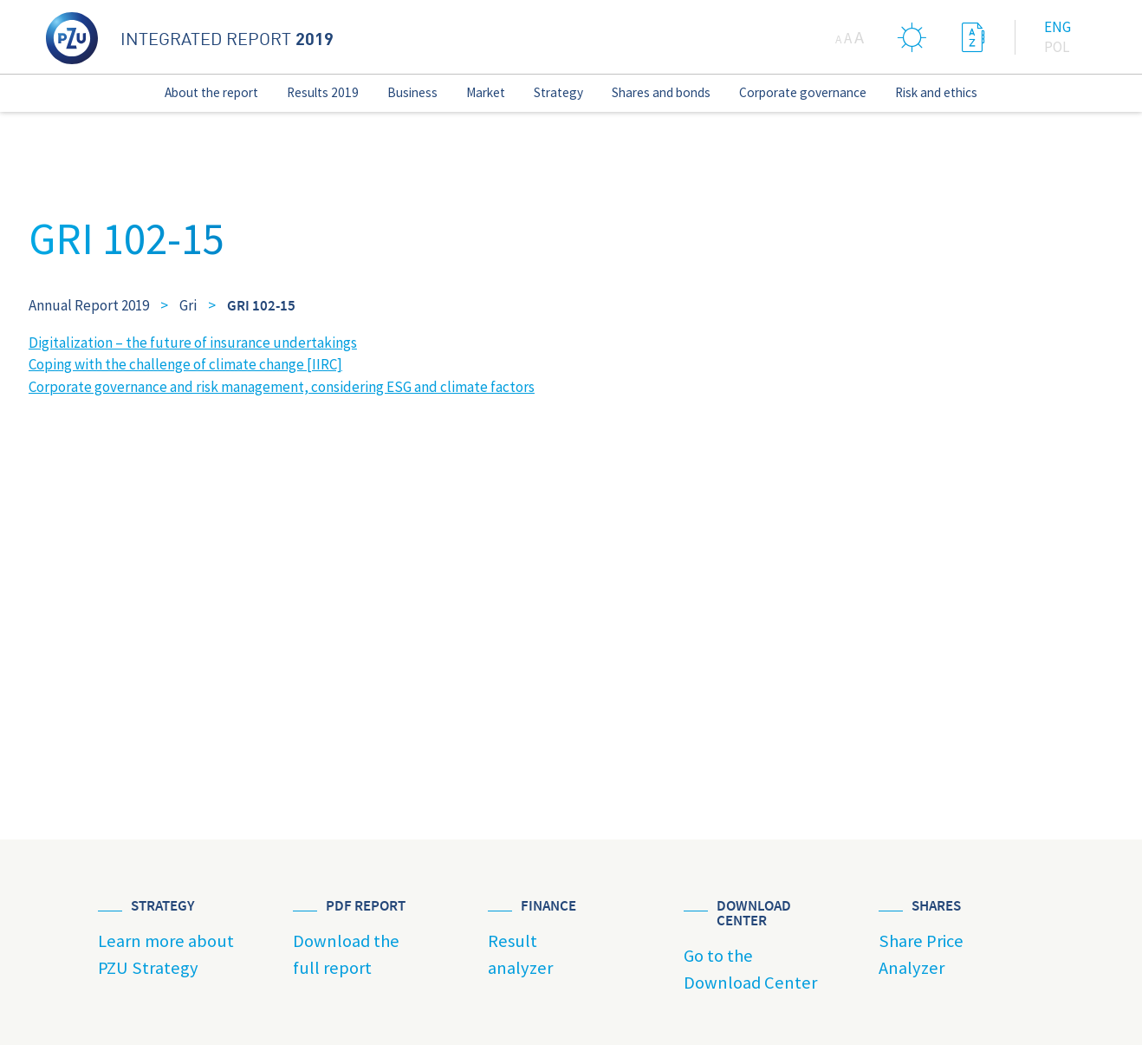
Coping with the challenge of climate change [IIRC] (185, 364)
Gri (188, 305)
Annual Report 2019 (89, 305)
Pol (1056, 46)
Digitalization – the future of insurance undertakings (193, 342)
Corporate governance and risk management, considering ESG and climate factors (282, 386)
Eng (1057, 26)
